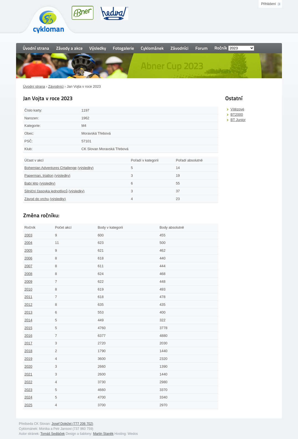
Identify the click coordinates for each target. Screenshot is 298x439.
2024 (28, 397)
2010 (28, 289)
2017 (28, 343)
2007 (28, 266)
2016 (28, 336)
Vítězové (237, 109)
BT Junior (238, 120)
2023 (28, 390)
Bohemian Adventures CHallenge (50, 168)
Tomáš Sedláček (52, 434)
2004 (28, 243)
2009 (28, 281)
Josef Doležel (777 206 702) (72, 424)
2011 (28, 297)
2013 (28, 312)
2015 (28, 328)
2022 (28, 382)
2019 (28, 359)
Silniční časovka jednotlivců (46, 191)
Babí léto (31, 183)
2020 (28, 366)
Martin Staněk (103, 434)
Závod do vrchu (36, 199)
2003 (28, 235)
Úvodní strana (34, 86)
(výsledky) (86, 168)
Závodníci (55, 86)
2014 (28, 320)
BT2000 (236, 114)
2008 (28, 274)
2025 (28, 405)
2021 (28, 374)
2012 (28, 304)
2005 (28, 250)
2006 (28, 258)
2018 (28, 351)
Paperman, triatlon (38, 175)
